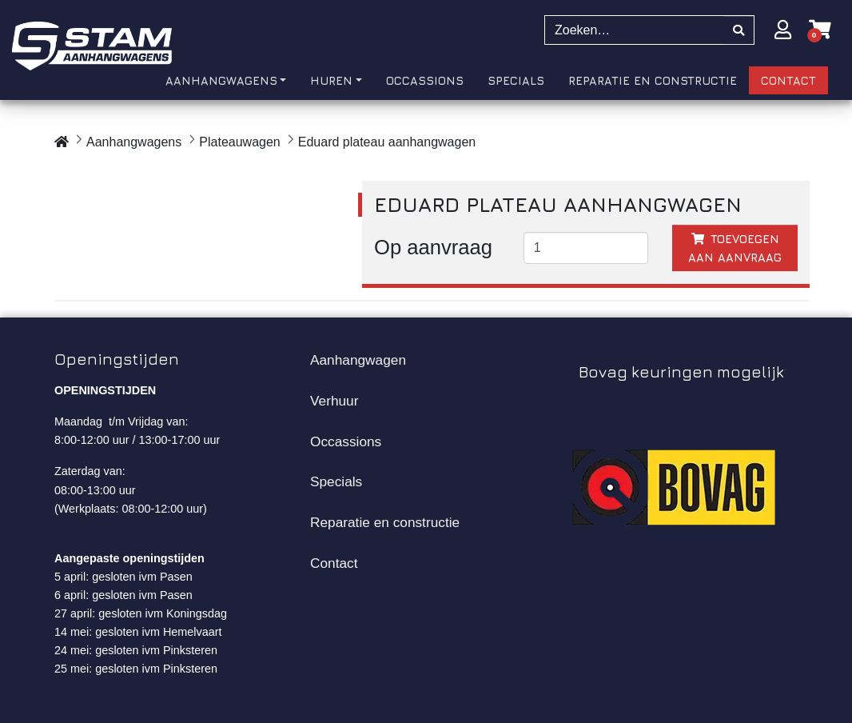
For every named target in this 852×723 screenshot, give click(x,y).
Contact (334, 563)
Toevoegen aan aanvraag (735, 248)
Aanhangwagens (133, 142)
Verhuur (334, 401)
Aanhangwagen (358, 360)
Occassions (345, 441)
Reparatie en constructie (385, 522)
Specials (336, 481)
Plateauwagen (239, 142)
